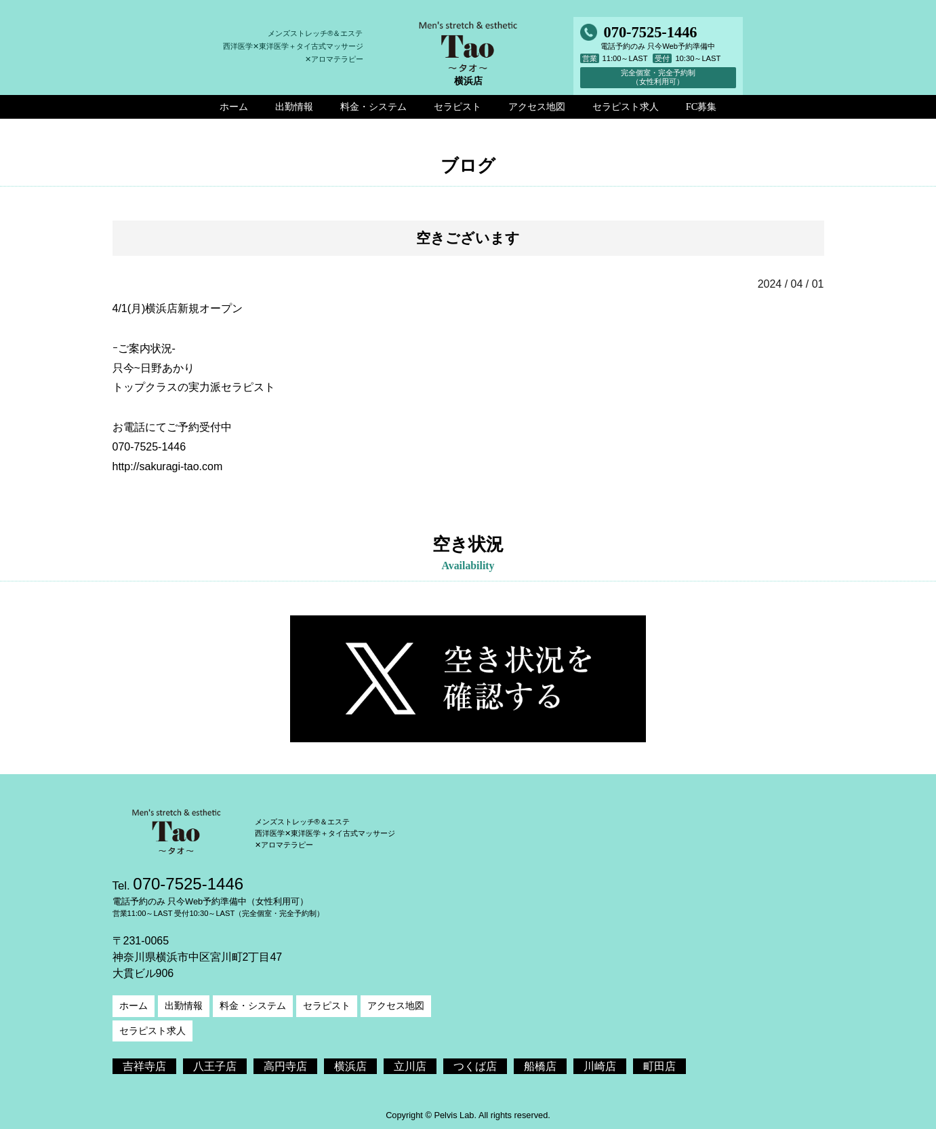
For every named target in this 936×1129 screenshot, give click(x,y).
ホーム (133, 1005)
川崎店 (600, 1066)
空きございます (468, 238)
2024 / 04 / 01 (791, 284)
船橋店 (540, 1066)
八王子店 (215, 1066)
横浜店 (350, 1066)
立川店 (410, 1066)
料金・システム (253, 1005)
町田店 (659, 1066)
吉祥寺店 (144, 1066)
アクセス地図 (395, 1005)
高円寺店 (285, 1066)
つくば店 (475, 1066)
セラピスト (326, 1005)
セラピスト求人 (152, 1030)
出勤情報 (184, 1005)
